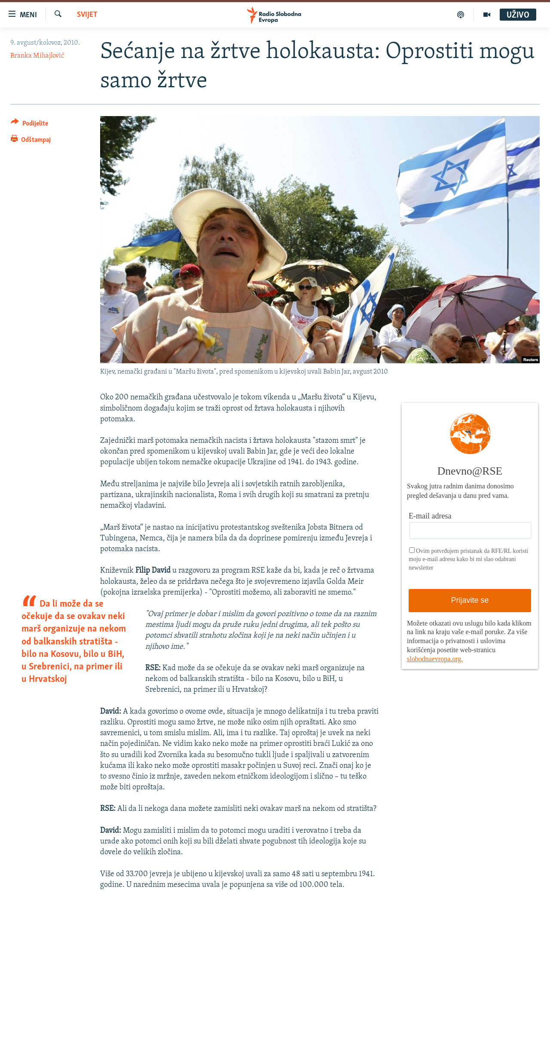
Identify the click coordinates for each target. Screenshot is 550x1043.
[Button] (29, 125)
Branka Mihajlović (37, 55)
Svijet (87, 15)
